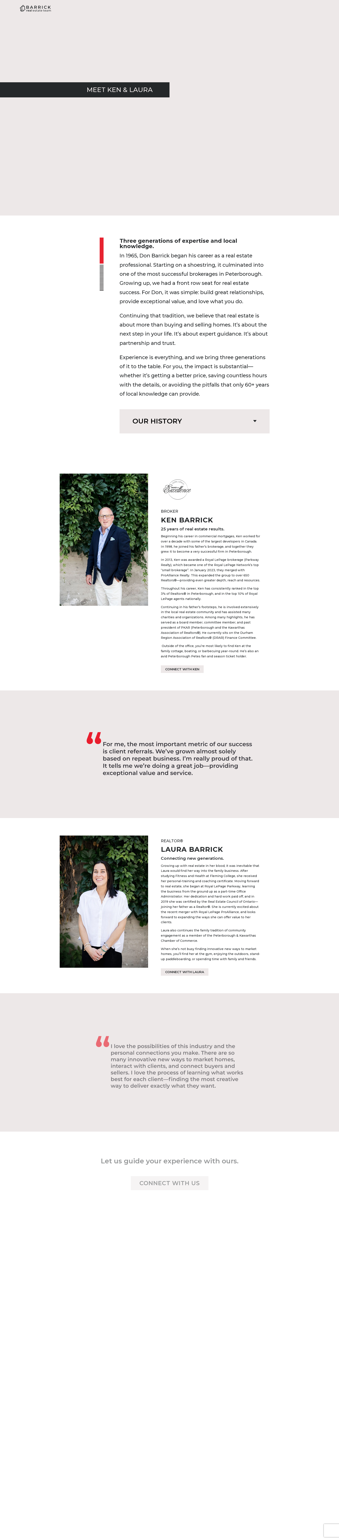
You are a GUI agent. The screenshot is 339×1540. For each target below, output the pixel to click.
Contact (301, 8)
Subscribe (231, 1358)
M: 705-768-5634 (62, 1444)
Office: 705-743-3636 (169, 1458)
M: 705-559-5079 (277, 1444)
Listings (272, 8)
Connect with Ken (182, 669)
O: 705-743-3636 (62, 1449)
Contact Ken (62, 1419)
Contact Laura (276, 1419)
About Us (206, 8)
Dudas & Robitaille (283, 1522)
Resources (240, 8)
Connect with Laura (184, 972)
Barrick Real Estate (76, 1522)
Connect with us (169, 1183)
